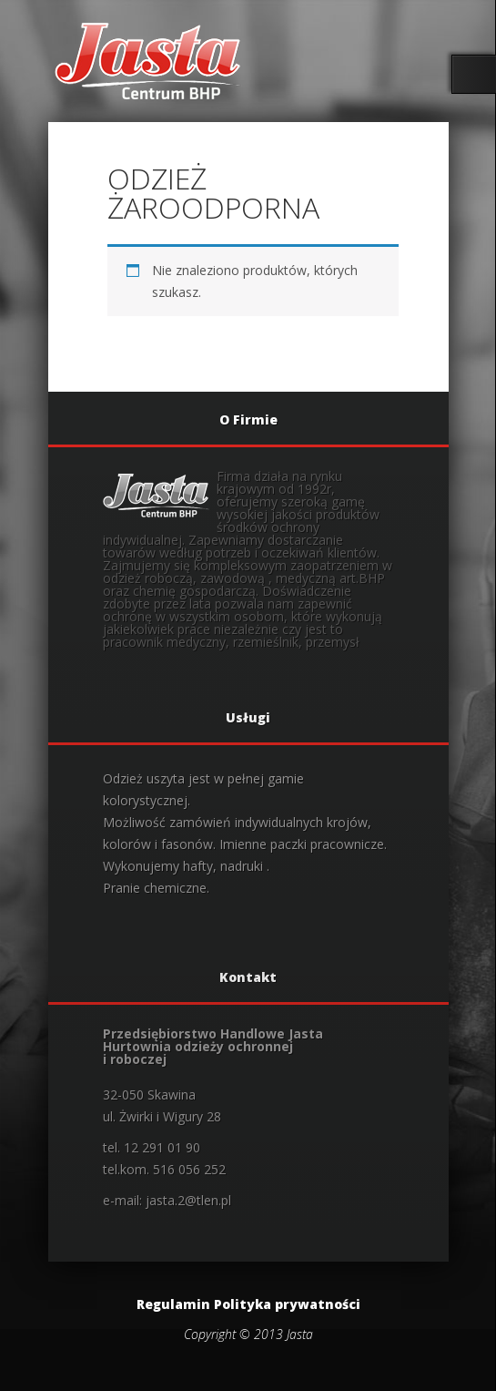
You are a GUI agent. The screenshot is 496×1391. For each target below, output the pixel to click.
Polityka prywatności (287, 1304)
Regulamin (173, 1304)
